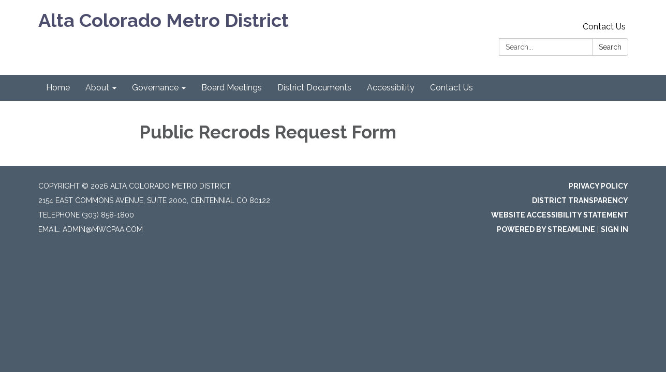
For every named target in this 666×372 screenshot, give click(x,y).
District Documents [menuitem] (314, 87)
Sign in (614, 229)
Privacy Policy (598, 186)
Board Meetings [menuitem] (231, 87)
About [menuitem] (97, 87)
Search (610, 47)
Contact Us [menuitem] (451, 87)
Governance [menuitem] (155, 87)
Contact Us (604, 27)
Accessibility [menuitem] (391, 87)
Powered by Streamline (546, 229)
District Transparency (580, 200)
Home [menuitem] (58, 87)
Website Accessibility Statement (559, 215)
